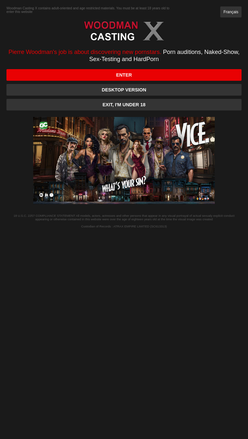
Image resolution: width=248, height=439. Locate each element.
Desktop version (124, 89)
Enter (124, 75)
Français (230, 12)
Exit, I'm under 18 (124, 104)
